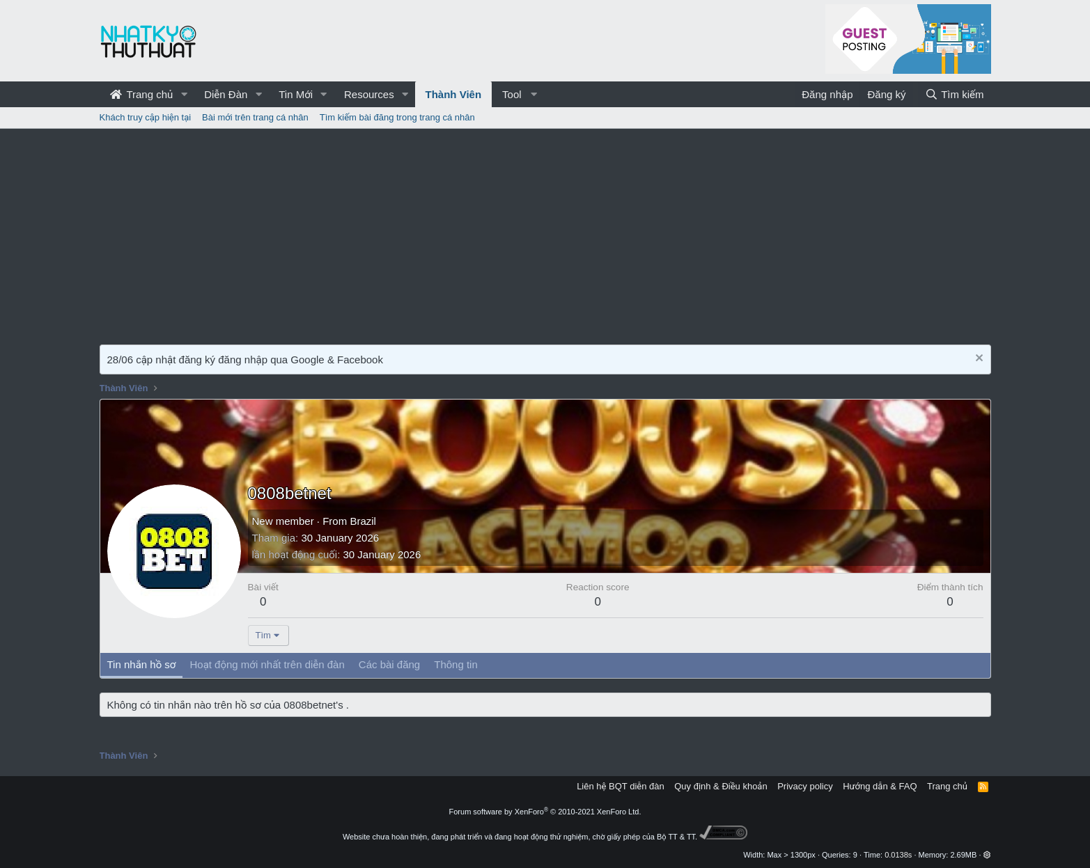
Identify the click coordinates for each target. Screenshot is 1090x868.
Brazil (363, 521)
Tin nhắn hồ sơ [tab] (141, 664)
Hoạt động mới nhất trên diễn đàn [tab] (266, 664)
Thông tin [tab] (456, 664)
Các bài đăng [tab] (389, 664)
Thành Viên (454, 94)
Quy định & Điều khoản (720, 786)
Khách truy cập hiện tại (146, 117)
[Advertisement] (545, 233)
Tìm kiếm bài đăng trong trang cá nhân (397, 117)
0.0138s (898, 855)
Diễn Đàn (225, 94)
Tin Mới (296, 94)
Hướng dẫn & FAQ (880, 786)
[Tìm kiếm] (954, 94)
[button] (184, 94)
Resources (369, 94)
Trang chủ (141, 94)
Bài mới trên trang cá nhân (255, 117)
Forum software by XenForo (545, 811)
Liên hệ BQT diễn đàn (620, 786)
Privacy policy (804, 786)
